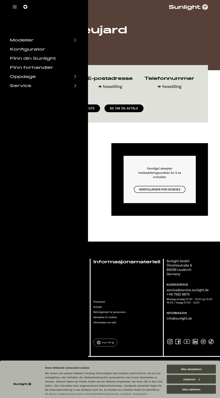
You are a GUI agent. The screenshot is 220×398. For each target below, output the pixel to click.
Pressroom (99, 301)
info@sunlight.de (179, 318)
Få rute (88, 108)
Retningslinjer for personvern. (109, 312)
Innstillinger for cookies (159, 189)
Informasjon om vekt (104, 322)
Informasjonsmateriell (126, 262)
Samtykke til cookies (105, 317)
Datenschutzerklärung (129, 382)
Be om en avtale (124, 108)
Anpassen (191, 359)
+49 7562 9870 (178, 294)
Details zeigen (53, 391)
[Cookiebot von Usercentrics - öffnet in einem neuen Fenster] (22, 391)
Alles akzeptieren (191, 349)
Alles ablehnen (191, 369)
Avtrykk (97, 307)
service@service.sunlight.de (188, 290)
